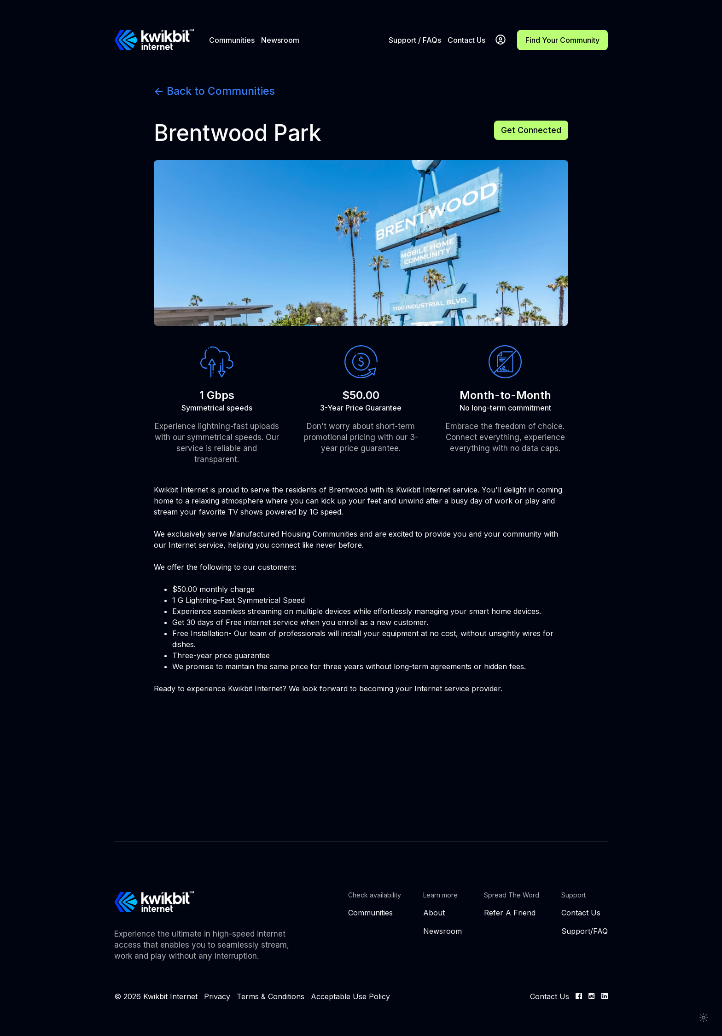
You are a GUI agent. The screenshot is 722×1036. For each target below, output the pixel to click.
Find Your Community (562, 40)
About (434, 912)
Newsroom (280, 40)
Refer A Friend (510, 912)
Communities (232, 40)
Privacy (217, 996)
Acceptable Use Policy (350, 996)
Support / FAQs (415, 40)
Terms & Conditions (270, 996)
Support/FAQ (584, 931)
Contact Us (466, 40)
